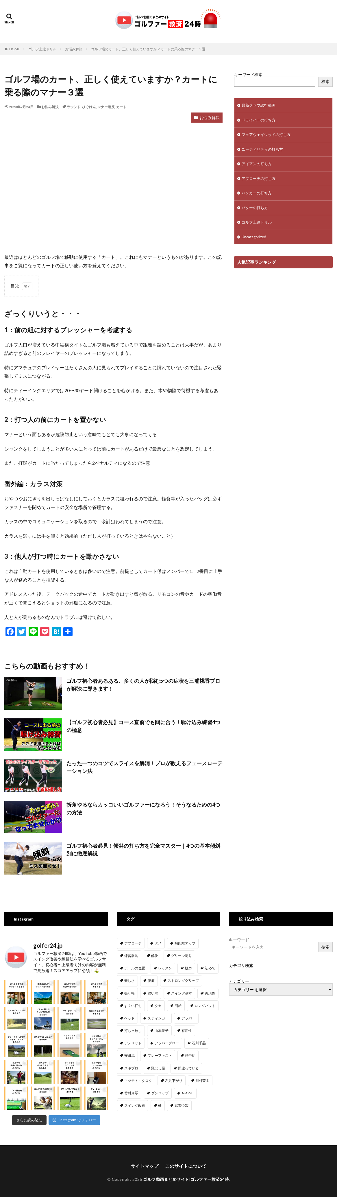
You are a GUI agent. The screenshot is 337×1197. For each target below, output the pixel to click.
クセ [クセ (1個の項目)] (158, 1006)
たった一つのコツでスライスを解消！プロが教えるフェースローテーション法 (144, 767)
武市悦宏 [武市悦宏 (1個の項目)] (181, 1105)
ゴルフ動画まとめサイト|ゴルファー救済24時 (186, 1177)
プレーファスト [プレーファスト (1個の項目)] (160, 1055)
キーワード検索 (248, 74)
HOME (14, 49)
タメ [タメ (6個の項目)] (158, 943)
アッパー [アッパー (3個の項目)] (188, 1018)
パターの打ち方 (255, 207)
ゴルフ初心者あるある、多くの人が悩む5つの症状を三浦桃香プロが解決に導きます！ (143, 685)
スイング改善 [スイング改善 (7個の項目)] (134, 1105)
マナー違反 (106, 107)
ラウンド (74, 107)
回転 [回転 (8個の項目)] (178, 1006)
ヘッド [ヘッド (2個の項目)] (129, 1018)
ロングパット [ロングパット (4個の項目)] (205, 1006)
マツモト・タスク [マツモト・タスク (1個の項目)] (138, 1080)
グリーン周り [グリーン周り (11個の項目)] (181, 955)
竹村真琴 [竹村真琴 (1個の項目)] (131, 1093)
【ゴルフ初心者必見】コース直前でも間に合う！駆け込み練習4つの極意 (143, 726)
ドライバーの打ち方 (258, 120)
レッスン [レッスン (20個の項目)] (165, 968)
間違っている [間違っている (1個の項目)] (188, 1068)
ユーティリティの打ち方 (262, 149)
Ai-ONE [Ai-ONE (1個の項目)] (187, 1093)
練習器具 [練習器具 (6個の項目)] (131, 955)
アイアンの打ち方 (257, 163)
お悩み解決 (73, 49)
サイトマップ (144, 1164)
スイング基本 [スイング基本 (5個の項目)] (181, 993)
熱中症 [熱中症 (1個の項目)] (190, 1055)
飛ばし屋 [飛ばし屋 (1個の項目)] (158, 1068)
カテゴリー (239, 981)
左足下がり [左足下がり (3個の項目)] (173, 1080)
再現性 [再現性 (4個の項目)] (210, 993)
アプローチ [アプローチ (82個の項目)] (133, 943)
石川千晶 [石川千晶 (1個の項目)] (199, 1043)
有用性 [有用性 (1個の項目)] (187, 1030)
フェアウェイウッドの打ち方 (266, 134)
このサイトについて (186, 1164)
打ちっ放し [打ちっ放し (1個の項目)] (133, 1030)
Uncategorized (254, 237)
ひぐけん (89, 107)
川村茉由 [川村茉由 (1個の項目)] (202, 1080)
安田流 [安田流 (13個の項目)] (129, 1055)
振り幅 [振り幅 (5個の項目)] (129, 993)
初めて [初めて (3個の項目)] (210, 968)
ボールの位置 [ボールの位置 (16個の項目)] (134, 968)
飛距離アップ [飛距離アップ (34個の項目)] (185, 943)
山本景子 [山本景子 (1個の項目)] (161, 1030)
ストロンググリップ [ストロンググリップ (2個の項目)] (183, 980)
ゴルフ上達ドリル (42, 49)
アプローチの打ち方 (258, 178)
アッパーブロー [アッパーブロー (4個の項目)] (167, 1043)
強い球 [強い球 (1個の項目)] (153, 993)
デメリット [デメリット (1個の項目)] (133, 1043)
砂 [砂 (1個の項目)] (160, 1105)
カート (121, 107)
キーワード (239, 939)
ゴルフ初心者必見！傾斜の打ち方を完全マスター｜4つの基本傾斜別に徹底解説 (143, 849)
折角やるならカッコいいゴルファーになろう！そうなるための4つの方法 (143, 808)
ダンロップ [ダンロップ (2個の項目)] (159, 1093)
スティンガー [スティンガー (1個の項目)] (158, 1018)
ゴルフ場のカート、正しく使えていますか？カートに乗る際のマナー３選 (148, 49)
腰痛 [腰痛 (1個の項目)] (151, 980)
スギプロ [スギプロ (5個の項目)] (131, 1068)
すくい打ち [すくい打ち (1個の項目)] (133, 1006)
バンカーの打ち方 (257, 193)
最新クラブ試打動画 (258, 105)
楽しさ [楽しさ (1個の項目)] (129, 980)
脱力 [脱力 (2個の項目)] (188, 968)
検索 (325, 81)
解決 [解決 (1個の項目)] (154, 955)
